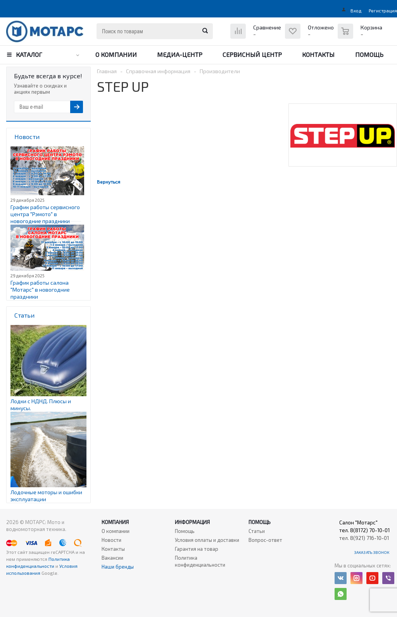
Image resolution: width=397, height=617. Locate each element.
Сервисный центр (252, 54)
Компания (115, 522)
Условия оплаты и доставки (207, 540)
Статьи (257, 531)
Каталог (29, 54)
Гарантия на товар (196, 549)
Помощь (369, 54)
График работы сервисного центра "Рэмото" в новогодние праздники (45, 214)
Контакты (318, 54)
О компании (116, 54)
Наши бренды (118, 567)
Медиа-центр (179, 54)
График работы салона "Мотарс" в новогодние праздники (40, 289)
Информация (192, 522)
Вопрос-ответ (265, 540)
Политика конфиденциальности (200, 561)
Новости (111, 540)
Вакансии (112, 558)
